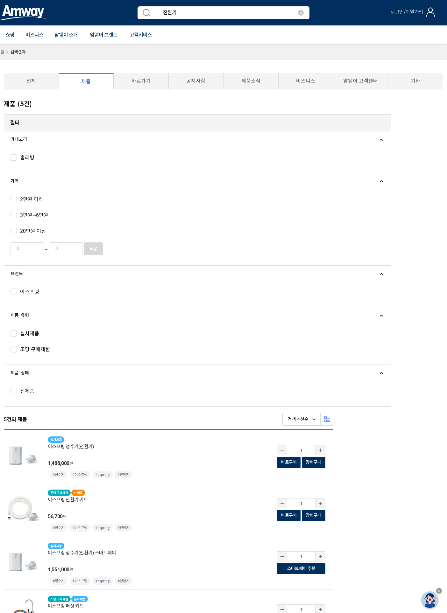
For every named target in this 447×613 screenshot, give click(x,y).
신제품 (48, 451)
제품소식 (250, 81)
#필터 (232, 382)
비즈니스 (34, 35)
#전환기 (233, 176)
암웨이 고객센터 (360, 81)
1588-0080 (25, 539)
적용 (85, 249)
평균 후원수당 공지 (169, 510)
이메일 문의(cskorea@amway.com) (142, 539)
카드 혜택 (192, 451)
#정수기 (168, 176)
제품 (86, 82)
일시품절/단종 (97, 451)
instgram (407, 463)
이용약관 (9, 510)
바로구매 (398, 163)
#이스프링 (189, 176)
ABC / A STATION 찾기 (27, 467)
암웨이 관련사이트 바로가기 (376, 487)
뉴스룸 (30, 451)
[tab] (52, 139)
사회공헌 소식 (131, 451)
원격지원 (113, 510)
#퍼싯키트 (235, 335)
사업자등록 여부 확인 (213, 510)
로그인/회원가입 (406, 12)
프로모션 (69, 451)
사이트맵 (136, 510)
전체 (31, 81)
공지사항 (195, 81)
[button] (10, 35)
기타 (415, 81)
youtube (383, 463)
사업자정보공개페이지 (66, 568)
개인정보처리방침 (41, 510)
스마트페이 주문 (411, 270)
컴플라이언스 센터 (81, 510)
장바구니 (423, 163)
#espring (212, 176)
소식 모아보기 (163, 451)
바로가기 (141, 81)
